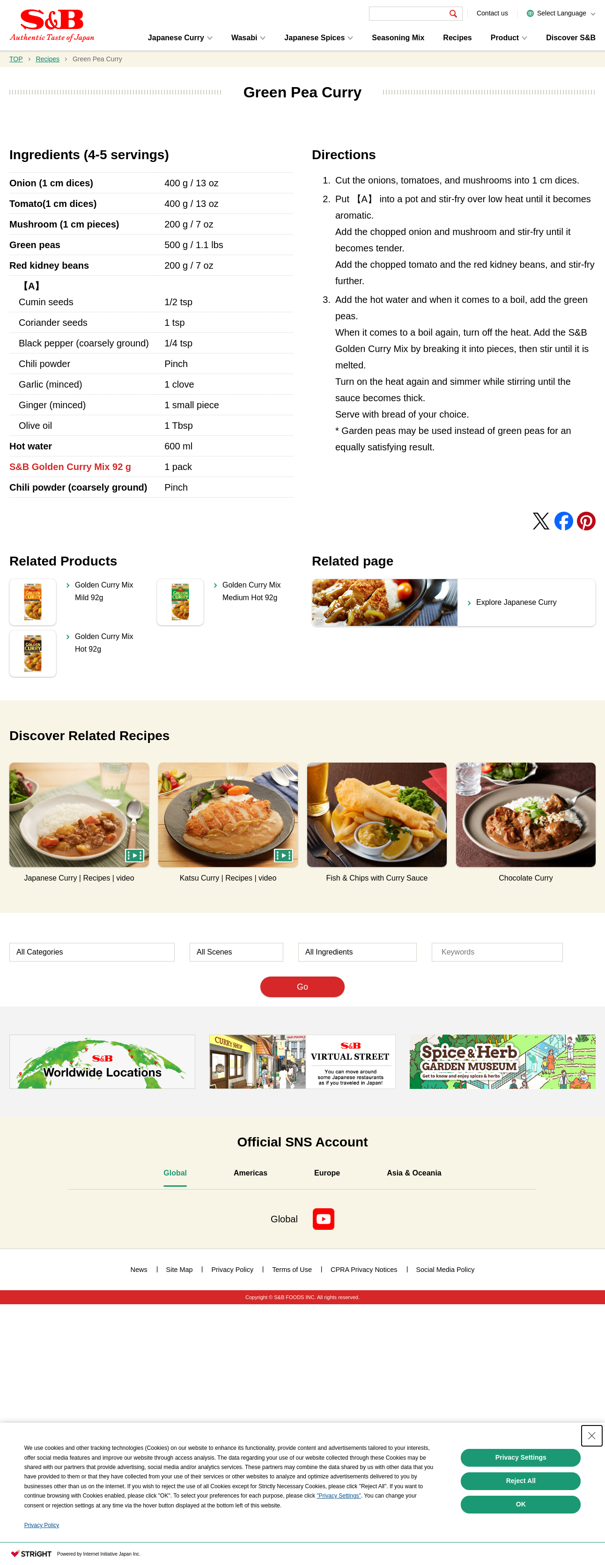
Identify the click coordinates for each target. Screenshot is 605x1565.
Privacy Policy (41, 1525)
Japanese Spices (314, 38)
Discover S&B (571, 38)
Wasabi (244, 38)
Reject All (521, 1480)
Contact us (492, 13)
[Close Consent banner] (592, 1435)
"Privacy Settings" (339, 1495)
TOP (16, 59)
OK (521, 1504)
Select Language (561, 13)
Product (505, 38)
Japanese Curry (176, 38)
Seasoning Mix (398, 38)
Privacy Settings (520, 1457)
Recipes (457, 38)
